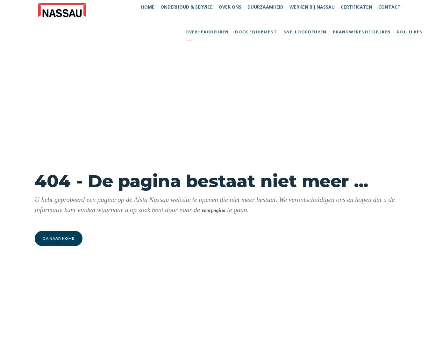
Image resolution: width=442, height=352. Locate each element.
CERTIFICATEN (356, 7)
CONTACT (389, 7)
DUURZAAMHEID (265, 7)
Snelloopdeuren (304, 32)
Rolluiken (410, 32)
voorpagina (213, 210)
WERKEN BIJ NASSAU (312, 7)
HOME (147, 7)
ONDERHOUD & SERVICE (186, 7)
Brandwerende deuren (362, 32)
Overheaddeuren (207, 32)
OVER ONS (230, 7)
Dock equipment (256, 32)
